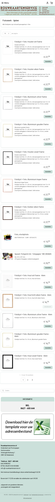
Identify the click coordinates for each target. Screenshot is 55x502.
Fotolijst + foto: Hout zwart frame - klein (31, 356)
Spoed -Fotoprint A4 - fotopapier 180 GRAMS (33, 254)
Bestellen (48, 61)
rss (30, 494)
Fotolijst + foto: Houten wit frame (28, 42)
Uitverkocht (47, 306)
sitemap (26, 494)
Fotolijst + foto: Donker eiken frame (29, 207)
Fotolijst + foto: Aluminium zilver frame (31, 97)
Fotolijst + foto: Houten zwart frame (29, 152)
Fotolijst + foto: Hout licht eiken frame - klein (33, 295)
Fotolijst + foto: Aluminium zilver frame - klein (33, 314)
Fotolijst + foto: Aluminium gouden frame (32, 124)
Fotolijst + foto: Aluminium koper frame (31, 179)
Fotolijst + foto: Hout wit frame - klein (30, 275)
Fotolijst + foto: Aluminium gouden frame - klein (32, 335)
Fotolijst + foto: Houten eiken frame (29, 69)
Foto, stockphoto (22, 234)
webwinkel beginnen (38, 494)
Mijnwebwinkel (27, 498)
